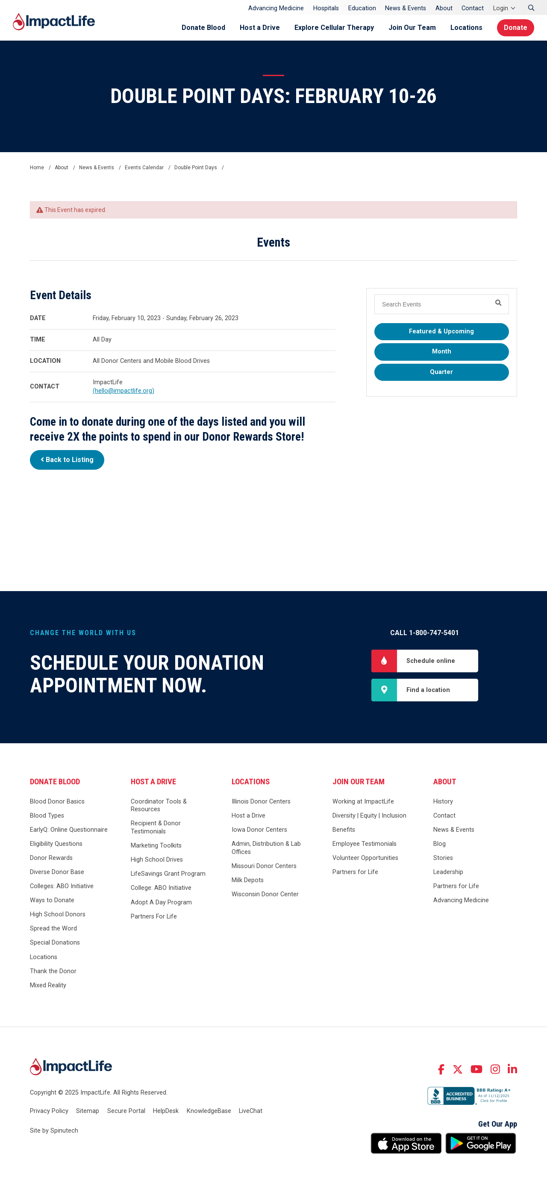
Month (441, 351)
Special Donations (55, 942)
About (444, 8)
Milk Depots (248, 880)
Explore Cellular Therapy (334, 28)
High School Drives (157, 859)
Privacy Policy (49, 1111)
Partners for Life (355, 872)
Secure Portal (126, 1111)
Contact (473, 8)
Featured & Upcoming (441, 331)
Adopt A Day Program (161, 902)
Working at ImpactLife (363, 801)
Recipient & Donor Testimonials (156, 827)
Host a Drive (260, 28)
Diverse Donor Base (57, 872)
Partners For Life (154, 916)
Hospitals (326, 8)
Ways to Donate (52, 900)
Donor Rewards (51, 858)
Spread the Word (53, 928)
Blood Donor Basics (57, 801)
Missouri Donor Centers (264, 866)
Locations (466, 28)
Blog (439, 844)
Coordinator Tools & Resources (159, 805)
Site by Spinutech (54, 1130)
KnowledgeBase (209, 1111)
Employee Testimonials (364, 844)
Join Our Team (412, 28)
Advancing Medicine (276, 8)
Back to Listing (67, 460)
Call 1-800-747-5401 (424, 633)
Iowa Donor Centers (259, 829)
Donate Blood (203, 28)
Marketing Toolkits (156, 845)
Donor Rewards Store (251, 437)
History (443, 801)
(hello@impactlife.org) (123, 390)
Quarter (441, 372)
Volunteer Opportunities (365, 858)
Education (362, 8)
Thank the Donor (53, 971)
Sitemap (87, 1111)
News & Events (405, 8)
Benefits (343, 829)
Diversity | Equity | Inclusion (369, 815)
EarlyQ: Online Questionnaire (69, 829)
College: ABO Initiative (161, 888)
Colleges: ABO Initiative (62, 886)
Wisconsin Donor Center (265, 894)
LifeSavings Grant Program (168, 873)
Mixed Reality (48, 985)
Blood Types (47, 815)
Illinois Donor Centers (261, 801)
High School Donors (57, 914)
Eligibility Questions (56, 844)
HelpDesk (166, 1111)
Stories (443, 858)
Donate (515, 28)
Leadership (448, 872)
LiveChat (250, 1111)
